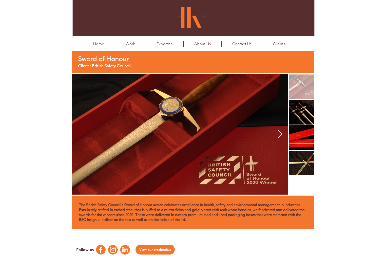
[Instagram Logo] (113, 250)
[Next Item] (280, 134)
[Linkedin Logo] (125, 250)
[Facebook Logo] (101, 250)
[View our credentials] (155, 250)
